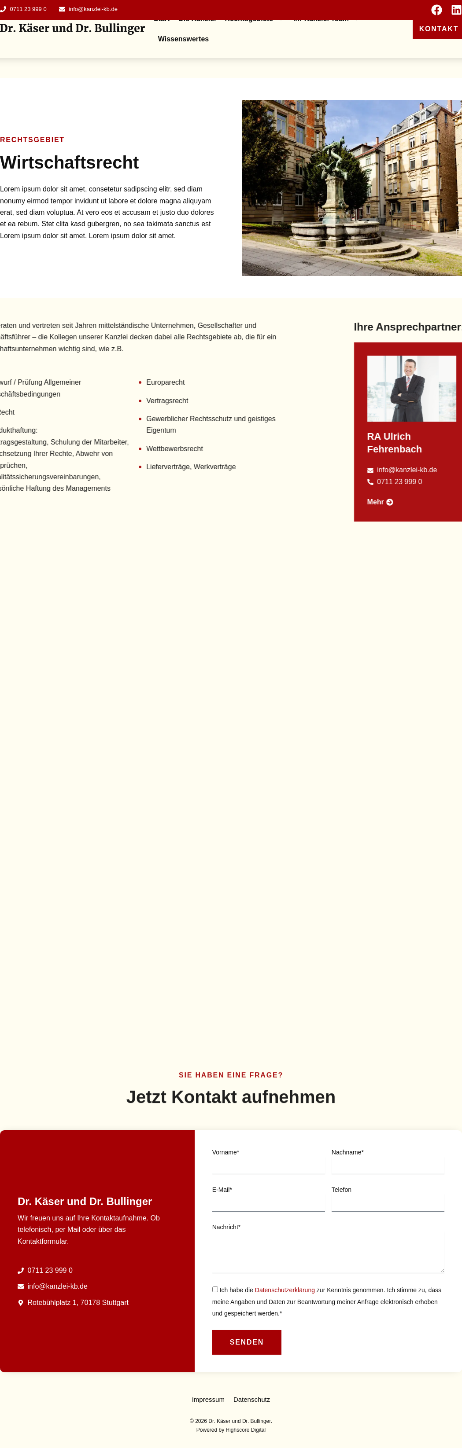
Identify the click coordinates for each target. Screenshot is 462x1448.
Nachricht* (226, 1290)
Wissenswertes (183, 39)
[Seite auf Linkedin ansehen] (456, 9)
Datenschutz (251, 1399)
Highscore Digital (246, 1430)
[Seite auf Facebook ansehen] (436, 9)
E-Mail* (222, 1253)
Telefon (341, 1253)
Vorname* (225, 1216)
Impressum (208, 1399)
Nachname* (348, 1216)
